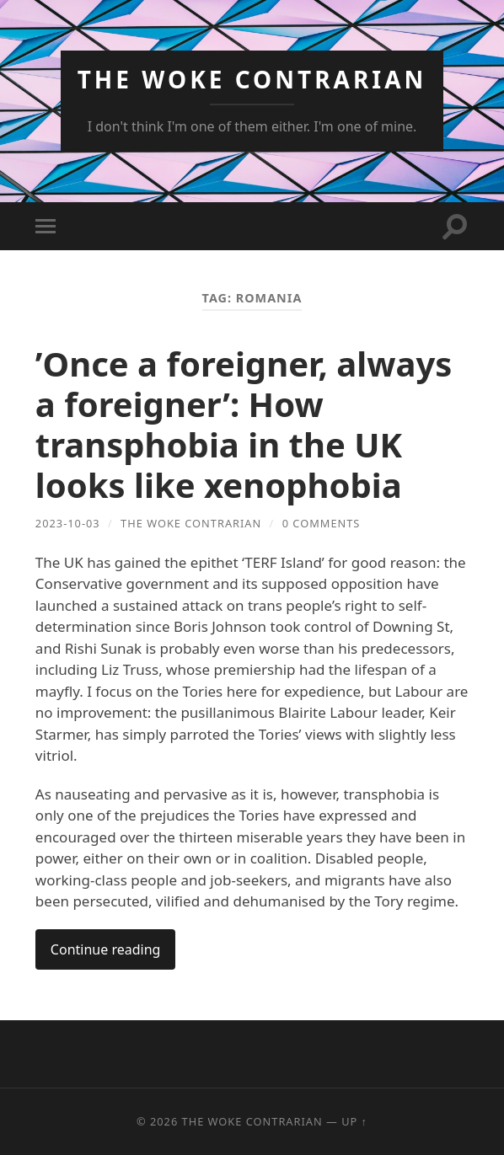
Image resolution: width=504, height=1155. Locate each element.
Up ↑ (354, 1121)
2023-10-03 (67, 523)
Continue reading (106, 949)
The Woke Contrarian (252, 79)
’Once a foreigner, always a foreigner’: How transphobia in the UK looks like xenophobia (243, 424)
